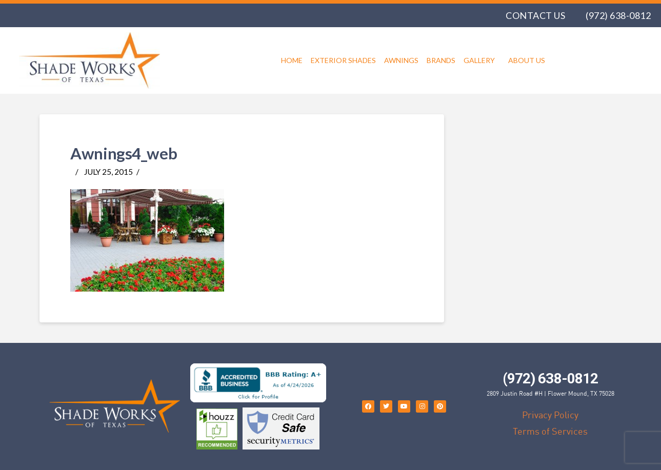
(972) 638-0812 (618, 15)
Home (292, 60)
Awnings (401, 60)
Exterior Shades (343, 60)
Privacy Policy (550, 415)
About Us (526, 60)
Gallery (482, 60)
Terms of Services (550, 431)
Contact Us (535, 15)
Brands (441, 60)
